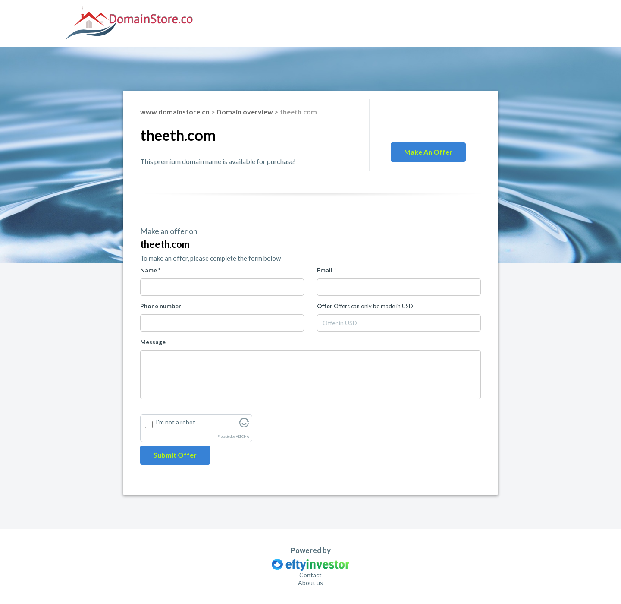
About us (310, 582)
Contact (310, 575)
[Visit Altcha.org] (244, 425)
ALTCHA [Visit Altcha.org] (242, 437)
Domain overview (244, 112)
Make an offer (428, 152)
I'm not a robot (175, 422)
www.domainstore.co (175, 112)
